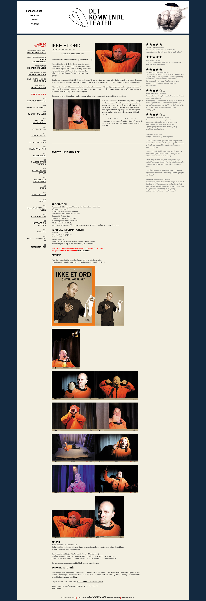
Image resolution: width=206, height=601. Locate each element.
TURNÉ (34, 20)
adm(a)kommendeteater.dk (90, 598)
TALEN (43, 188)
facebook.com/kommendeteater (110, 598)
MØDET (42, 201)
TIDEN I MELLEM (38, 247)
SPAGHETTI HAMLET (36, 53)
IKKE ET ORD (34, 149)
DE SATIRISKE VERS (37, 114)
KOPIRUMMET (39, 155)
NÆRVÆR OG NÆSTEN (39, 224)
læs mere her (72, 545)
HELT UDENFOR (38, 88)
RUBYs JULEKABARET (39, 60)
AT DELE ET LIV (39, 129)
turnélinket (74, 577)
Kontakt (55, 549)
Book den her (57, 588)
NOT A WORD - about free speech (90, 581)
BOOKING (34, 15)
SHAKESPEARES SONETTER (38, 163)
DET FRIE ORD (83, 250)
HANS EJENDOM (38, 216)
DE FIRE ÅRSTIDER (37, 142)
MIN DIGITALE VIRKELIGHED (39, 180)
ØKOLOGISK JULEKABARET (39, 121)
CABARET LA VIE (38, 136)
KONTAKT (34, 24)
